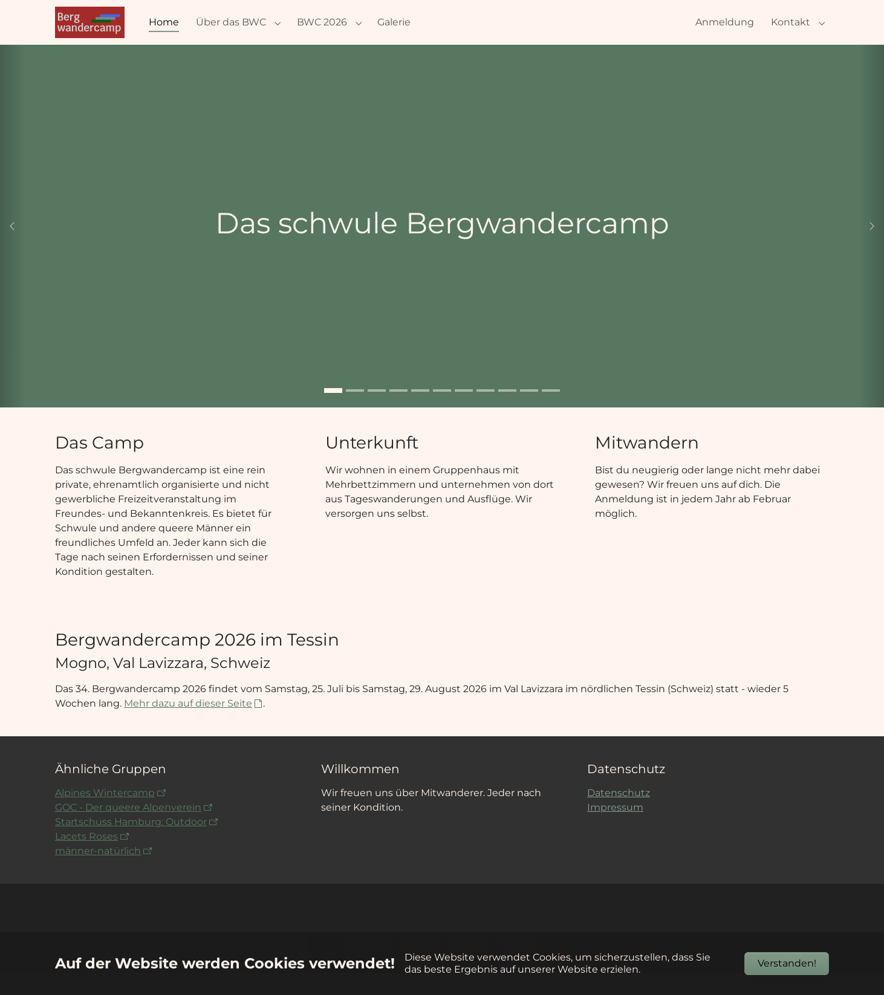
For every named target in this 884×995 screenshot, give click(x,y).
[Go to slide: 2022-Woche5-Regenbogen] (442, 412)
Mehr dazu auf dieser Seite (188, 725)
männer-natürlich (98, 872)
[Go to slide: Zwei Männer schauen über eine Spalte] (551, 412)
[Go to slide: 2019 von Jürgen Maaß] (355, 412)
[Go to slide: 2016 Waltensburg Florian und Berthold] (464, 412)
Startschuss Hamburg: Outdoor (131, 843)
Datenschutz (618, 814)
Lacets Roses (86, 858)
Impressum (615, 829)
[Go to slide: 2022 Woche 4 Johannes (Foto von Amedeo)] (377, 412)
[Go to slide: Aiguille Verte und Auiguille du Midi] (529, 412)
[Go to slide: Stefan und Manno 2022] (398, 412)
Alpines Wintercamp (105, 814)
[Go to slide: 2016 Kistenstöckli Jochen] (485, 412)
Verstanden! (787, 963)
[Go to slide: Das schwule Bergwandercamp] (333, 412)
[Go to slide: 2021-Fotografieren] (507, 412)
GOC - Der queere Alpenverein (128, 829)
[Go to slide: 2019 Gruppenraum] (420, 412)
